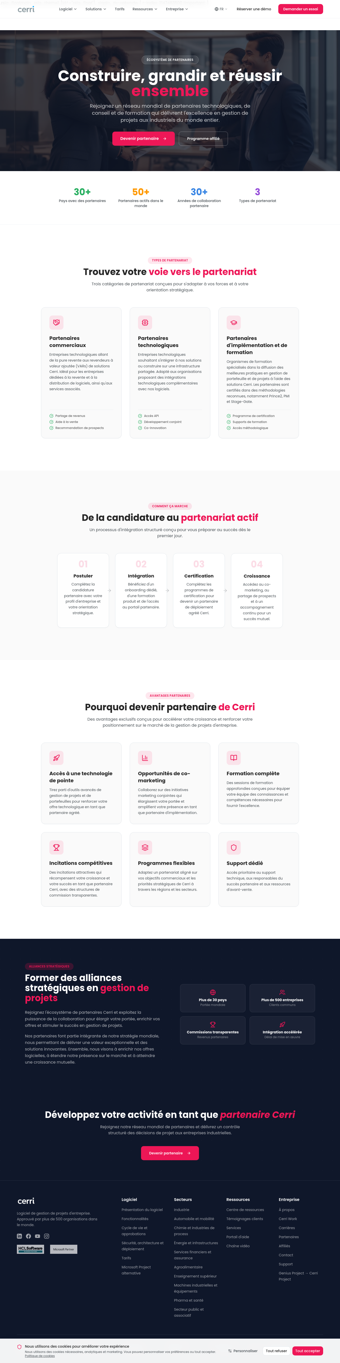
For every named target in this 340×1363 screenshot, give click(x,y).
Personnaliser (242, 1356)
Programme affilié (203, 138)
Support (286, 1264)
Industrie (181, 1209)
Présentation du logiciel (142, 1209)
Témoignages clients (244, 1218)
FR (221, 9)
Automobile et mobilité (194, 1218)
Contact (286, 1255)
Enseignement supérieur (195, 1276)
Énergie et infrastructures (196, 1242)
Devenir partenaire (143, 138)
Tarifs (120, 9)
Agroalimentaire (188, 1267)
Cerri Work (288, 1218)
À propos (287, 1209)
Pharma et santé (188, 1300)
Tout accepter (307, 1356)
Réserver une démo (254, 9)
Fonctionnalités (135, 1218)
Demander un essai (300, 9)
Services (233, 1227)
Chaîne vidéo (238, 1246)
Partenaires (289, 1236)
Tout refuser (276, 1356)
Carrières (287, 1227)
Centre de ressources (245, 1209)
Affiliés (284, 1246)
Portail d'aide (237, 1236)
